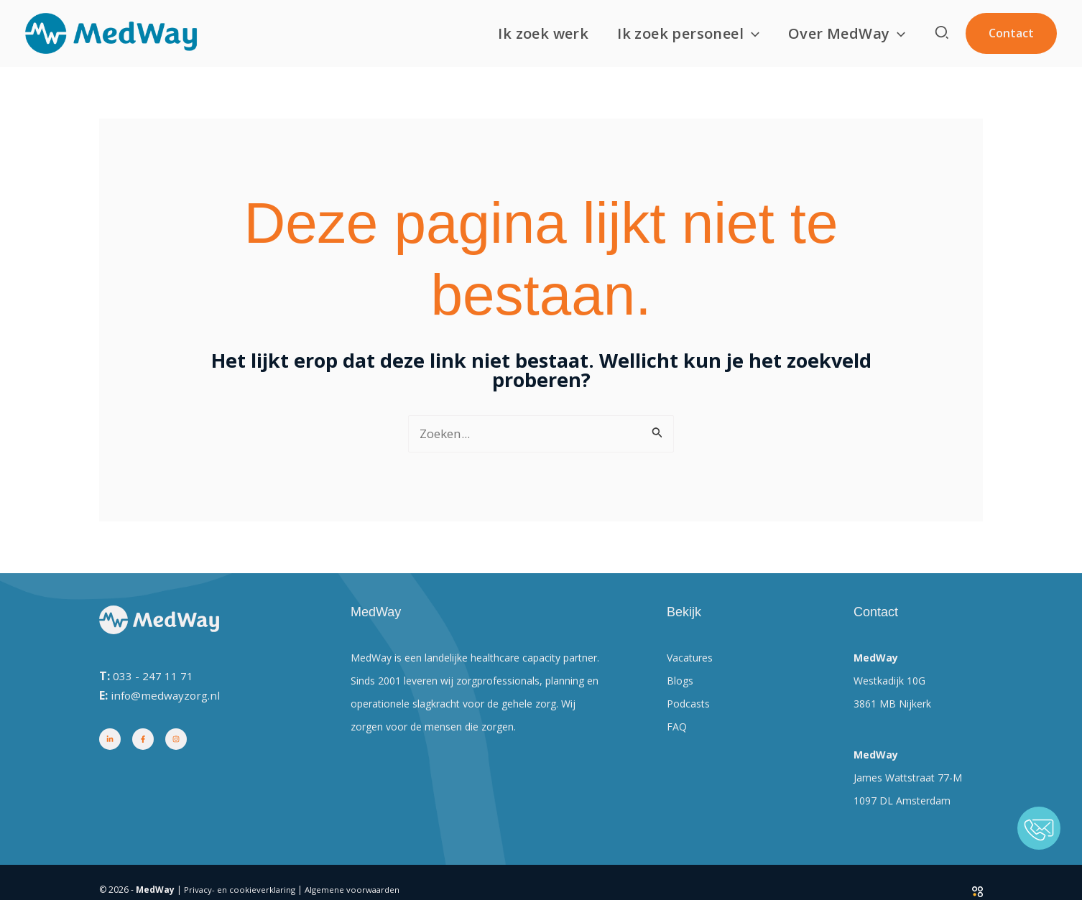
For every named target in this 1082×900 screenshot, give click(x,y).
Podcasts (688, 705)
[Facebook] (143, 740)
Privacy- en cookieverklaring (240, 891)
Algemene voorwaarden (356, 891)
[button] (751, 34)
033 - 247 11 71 (153, 677)
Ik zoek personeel (688, 34)
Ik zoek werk (543, 33)
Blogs (680, 682)
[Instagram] (176, 740)
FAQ (677, 728)
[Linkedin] (110, 740)
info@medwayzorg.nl (167, 696)
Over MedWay (846, 34)
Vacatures (690, 659)
